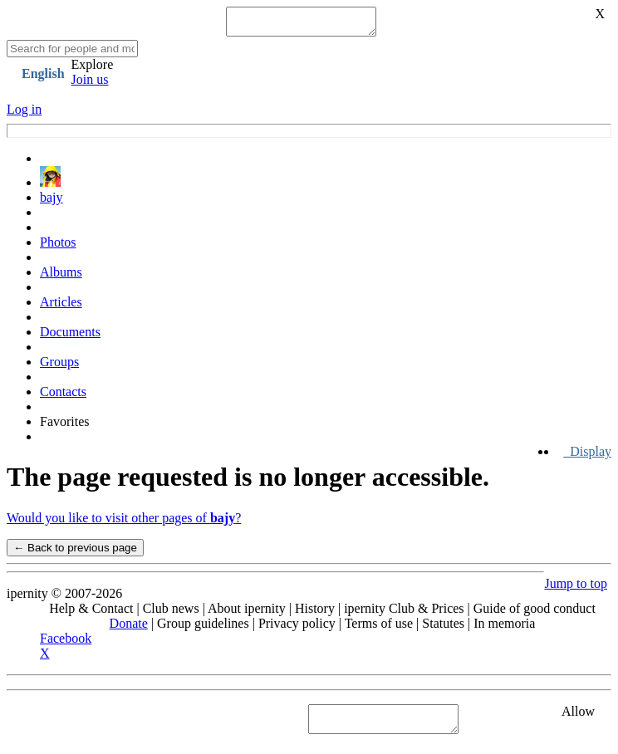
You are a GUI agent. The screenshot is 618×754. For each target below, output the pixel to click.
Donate (129, 628)
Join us (90, 84)
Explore (92, 69)
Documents (70, 337)
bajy (51, 202)
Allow (578, 716)
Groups (59, 367)
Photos (58, 247)
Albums (61, 277)
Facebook (65, 643)
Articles (61, 307)
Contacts (63, 396)
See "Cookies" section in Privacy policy (111, 723)
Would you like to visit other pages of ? (124, 523)
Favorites (65, 426)
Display (587, 456)
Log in (24, 114)
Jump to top (575, 588)
